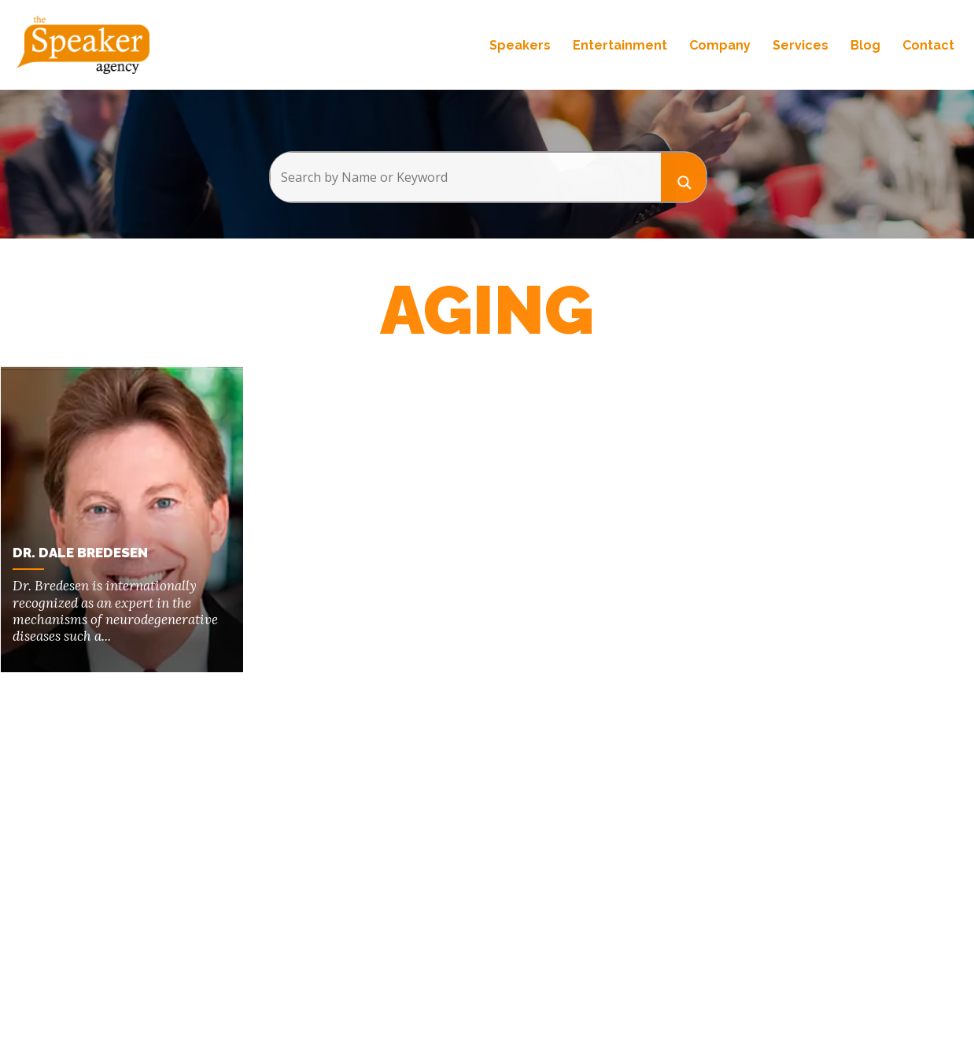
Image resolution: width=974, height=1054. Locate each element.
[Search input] (465, 177)
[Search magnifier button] (684, 177)
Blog (865, 45)
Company (720, 45)
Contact (928, 45)
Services (800, 45)
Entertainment (620, 45)
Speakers (520, 45)
